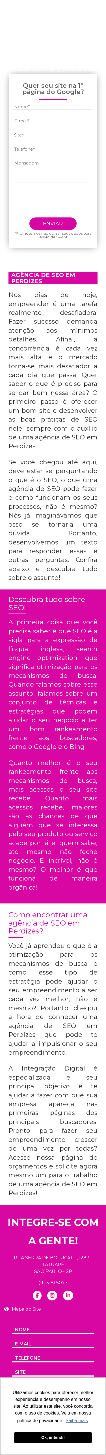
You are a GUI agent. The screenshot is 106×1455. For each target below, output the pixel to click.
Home (20, 38)
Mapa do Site (22, 1309)
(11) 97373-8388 (75, 69)
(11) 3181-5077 (28, 69)
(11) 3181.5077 (53, 1282)
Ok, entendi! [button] (53, 1437)
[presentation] (56, 202)
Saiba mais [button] (77, 1420)
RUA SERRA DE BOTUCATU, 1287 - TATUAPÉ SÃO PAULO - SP (53, 1264)
